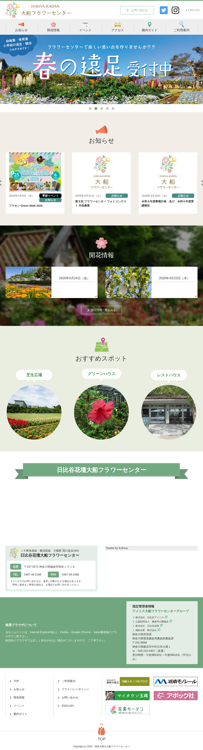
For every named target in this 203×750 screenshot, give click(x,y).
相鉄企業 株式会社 (146, 630)
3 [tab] (101, 108)
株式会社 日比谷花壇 (147, 626)
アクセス (117, 26)
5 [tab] (113, 108)
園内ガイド (149, 26)
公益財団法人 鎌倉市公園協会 (151, 621)
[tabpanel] (101, 69)
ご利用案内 (181, 26)
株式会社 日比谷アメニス (149, 617)
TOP (16, 681)
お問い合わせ (139, 10)
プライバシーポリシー (75, 689)
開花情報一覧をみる (103, 310)
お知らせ (21, 26)
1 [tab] (90, 108)
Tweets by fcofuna (116, 548)
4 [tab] (107, 108)
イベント (85, 26)
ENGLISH (194, 10)
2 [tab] (95, 108)
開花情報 (53, 26)
